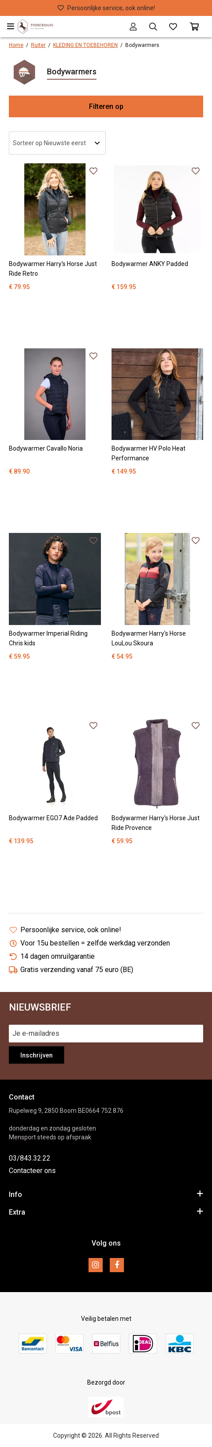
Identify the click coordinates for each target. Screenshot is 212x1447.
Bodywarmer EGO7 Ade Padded (53, 818)
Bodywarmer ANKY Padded (150, 263)
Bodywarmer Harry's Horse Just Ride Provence (156, 822)
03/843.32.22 (29, 1158)
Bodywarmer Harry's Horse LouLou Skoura (149, 638)
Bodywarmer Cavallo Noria (46, 448)
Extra (106, 1211)
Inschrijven (36, 1055)
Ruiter (38, 45)
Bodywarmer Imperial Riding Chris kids (48, 638)
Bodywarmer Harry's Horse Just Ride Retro (53, 268)
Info (106, 1194)
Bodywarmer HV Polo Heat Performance (148, 453)
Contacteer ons (32, 1170)
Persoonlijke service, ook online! (106, 8)
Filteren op (106, 106)
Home (16, 45)
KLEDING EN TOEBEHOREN (85, 45)
